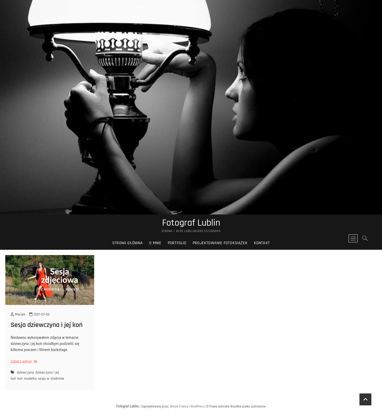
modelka (30, 378)
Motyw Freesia (179, 406)
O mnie (155, 243)
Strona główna (127, 243)
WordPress (197, 406)
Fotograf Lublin (191, 223)
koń (20, 378)
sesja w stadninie (51, 378)
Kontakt (262, 243)
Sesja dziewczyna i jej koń (47, 325)
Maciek (18, 314)
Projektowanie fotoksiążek (220, 243)
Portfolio (177, 243)
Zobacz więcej (23, 361)
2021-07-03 (39, 314)
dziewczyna (25, 372)
